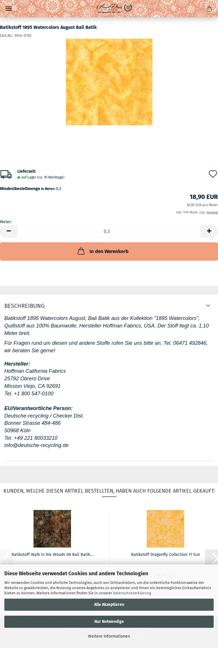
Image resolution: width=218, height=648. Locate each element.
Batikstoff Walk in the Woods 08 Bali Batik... (52, 554)
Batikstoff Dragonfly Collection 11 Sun (165, 554)
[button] (8, 231)
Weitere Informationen (109, 636)
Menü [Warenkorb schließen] (8, 8)
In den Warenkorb (102, 251)
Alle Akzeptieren (109, 604)
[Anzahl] (109, 231)
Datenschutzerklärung (132, 593)
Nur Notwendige (109, 621)
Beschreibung (24, 305)
